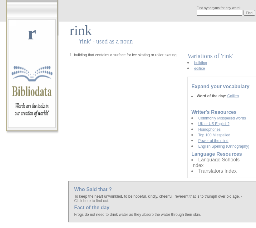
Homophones (209, 129)
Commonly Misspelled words (222, 118)
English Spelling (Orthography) (223, 146)
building (200, 63)
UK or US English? (213, 124)
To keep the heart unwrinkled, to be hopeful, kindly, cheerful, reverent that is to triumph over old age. (157, 196)
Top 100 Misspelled (214, 135)
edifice (199, 68)
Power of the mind (213, 141)
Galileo (233, 96)
